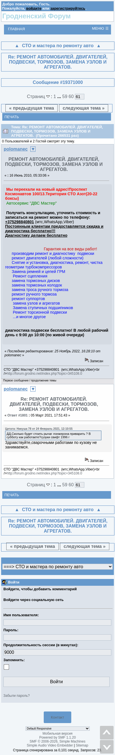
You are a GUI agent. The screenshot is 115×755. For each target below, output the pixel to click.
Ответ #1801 (17, 415)
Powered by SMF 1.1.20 (57, 737)
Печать (12, 117)
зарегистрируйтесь (67, 8)
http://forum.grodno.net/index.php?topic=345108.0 (44, 374)
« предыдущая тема (31, 108)
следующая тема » (83, 108)
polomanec (16, 149)
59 (64, 96)
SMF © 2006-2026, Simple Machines (57, 741)
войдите (33, 8)
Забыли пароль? (16, 696)
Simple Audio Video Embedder (50, 745)
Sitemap (82, 745)
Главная (16, 29)
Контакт (57, 717)
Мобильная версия (58, 734)
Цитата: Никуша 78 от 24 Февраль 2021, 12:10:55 (38, 428)
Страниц (39, 96)
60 (71, 96)
